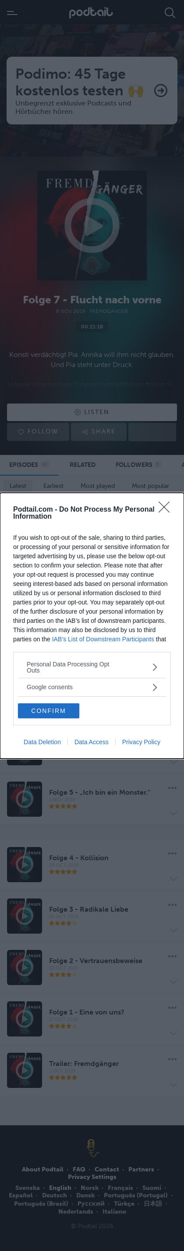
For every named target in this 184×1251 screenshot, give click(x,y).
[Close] (167, 510)
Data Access (91, 742)
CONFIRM (48, 710)
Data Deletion (42, 742)
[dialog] (92, 626)
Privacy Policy (141, 742)
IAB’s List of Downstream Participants (103, 639)
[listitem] (92, 667)
